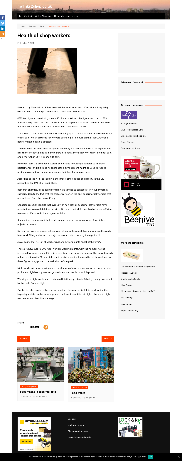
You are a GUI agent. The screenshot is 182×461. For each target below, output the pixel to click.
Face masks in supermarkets (38, 391)
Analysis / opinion (29, 386)
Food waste (78, 392)
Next (106, 338)
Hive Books (126, 285)
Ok (150, 457)
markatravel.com (76, 425)
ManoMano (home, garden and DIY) (138, 291)
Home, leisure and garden (66, 16)
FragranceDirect (128, 272)
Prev (25, 338)
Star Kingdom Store (130, 148)
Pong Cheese (127, 142)
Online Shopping (43, 16)
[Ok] (178, 456)
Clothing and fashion (78, 431)
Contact (28, 16)
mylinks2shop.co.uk (34, 6)
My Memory (127, 297)
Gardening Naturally (130, 278)
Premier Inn (126, 304)
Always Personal (129, 123)
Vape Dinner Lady (129, 310)
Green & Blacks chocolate (133, 135)
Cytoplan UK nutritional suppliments (138, 266)
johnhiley (27, 396)
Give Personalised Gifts (132, 129)
